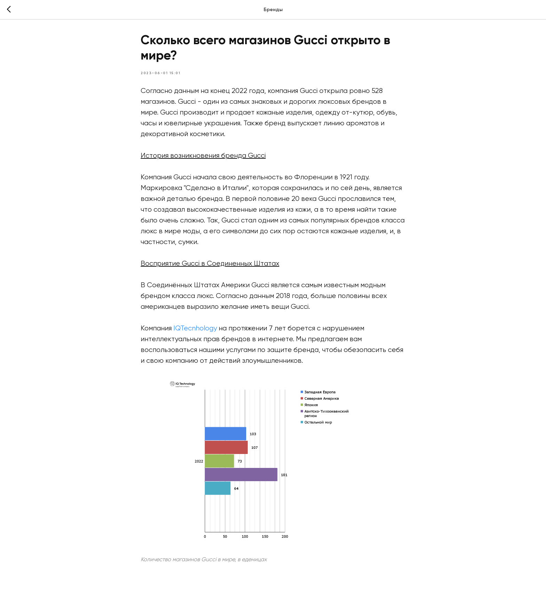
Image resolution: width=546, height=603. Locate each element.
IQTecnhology (195, 328)
